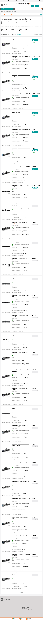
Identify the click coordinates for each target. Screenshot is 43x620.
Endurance (7, 29)
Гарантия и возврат (11, 0)
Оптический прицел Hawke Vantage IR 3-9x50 (21, 129)
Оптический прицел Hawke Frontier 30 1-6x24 (21, 241)
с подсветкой (17, 30)
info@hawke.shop (24, 608)
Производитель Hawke (20, 0)
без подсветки (11, 30)
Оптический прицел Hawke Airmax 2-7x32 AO (21, 222)
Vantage (2, 29)
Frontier (20, 29)
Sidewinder (12, 29)
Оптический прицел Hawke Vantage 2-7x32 (20, 481)
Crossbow (25, 29)
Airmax (17, 29)
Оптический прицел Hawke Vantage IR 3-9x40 (21, 93)
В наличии (19, 34)
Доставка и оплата (4, 0)
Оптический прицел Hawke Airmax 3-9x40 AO (21, 352)
